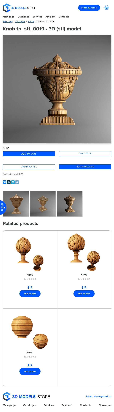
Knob (30, 277)
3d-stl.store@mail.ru (98, 396)
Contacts (64, 16)
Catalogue (23, 16)
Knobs (31, 21)
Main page (8, 16)
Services (37, 16)
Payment (50, 16)
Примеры (105, 405)
